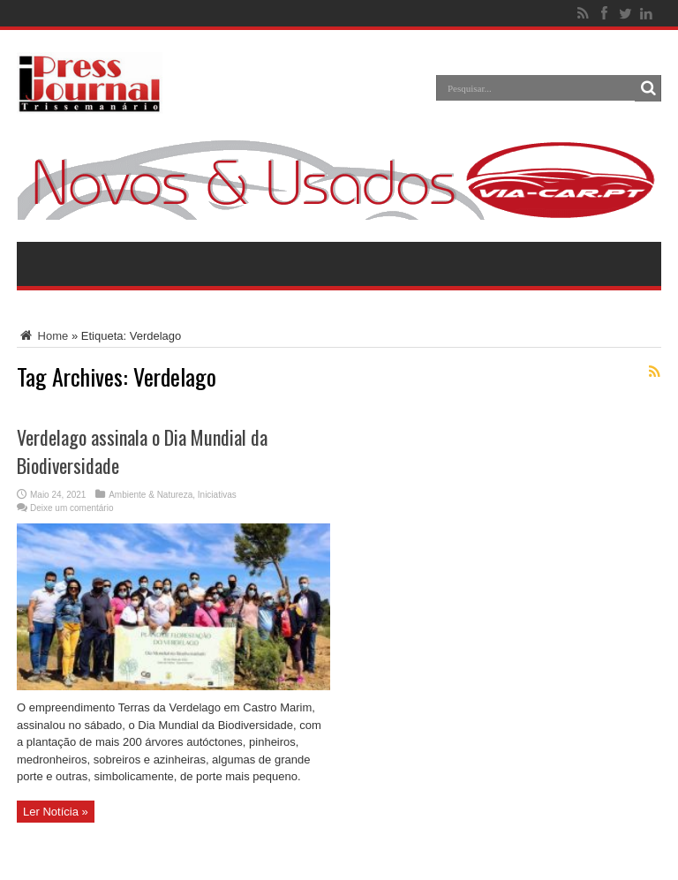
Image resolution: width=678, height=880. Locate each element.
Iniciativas (217, 495)
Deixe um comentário (71, 508)
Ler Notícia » (55, 811)
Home (42, 335)
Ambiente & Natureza (150, 495)
